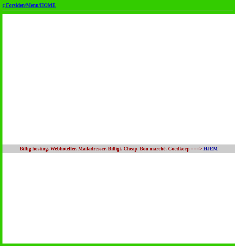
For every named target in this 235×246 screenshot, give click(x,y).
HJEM (210, 148)
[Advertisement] (62, 79)
